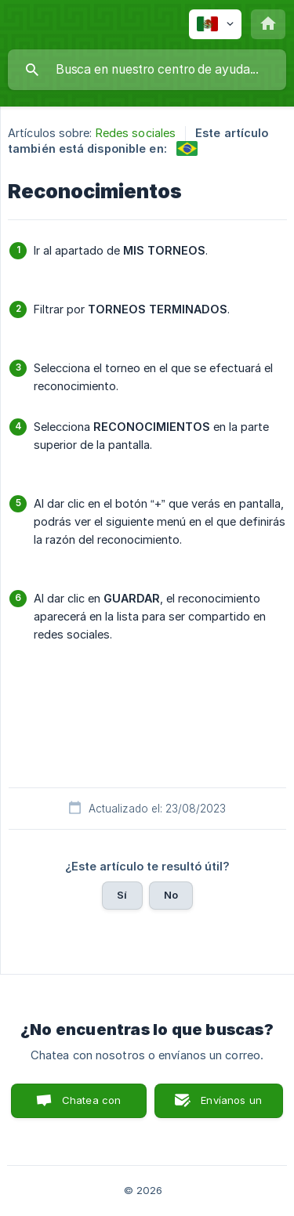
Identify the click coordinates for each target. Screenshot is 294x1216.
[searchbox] (147, 69)
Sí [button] (122, 894)
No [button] (171, 894)
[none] (215, 24)
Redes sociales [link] (136, 132)
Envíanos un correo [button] (231, 1106)
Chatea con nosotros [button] (88, 1106)
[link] (187, 148)
